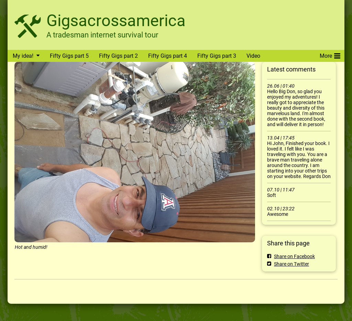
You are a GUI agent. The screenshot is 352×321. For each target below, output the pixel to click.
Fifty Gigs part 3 (216, 56)
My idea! (23, 56)
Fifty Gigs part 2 (118, 56)
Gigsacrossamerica (116, 20)
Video (253, 56)
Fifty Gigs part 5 (69, 56)
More (330, 54)
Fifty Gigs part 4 (167, 56)
